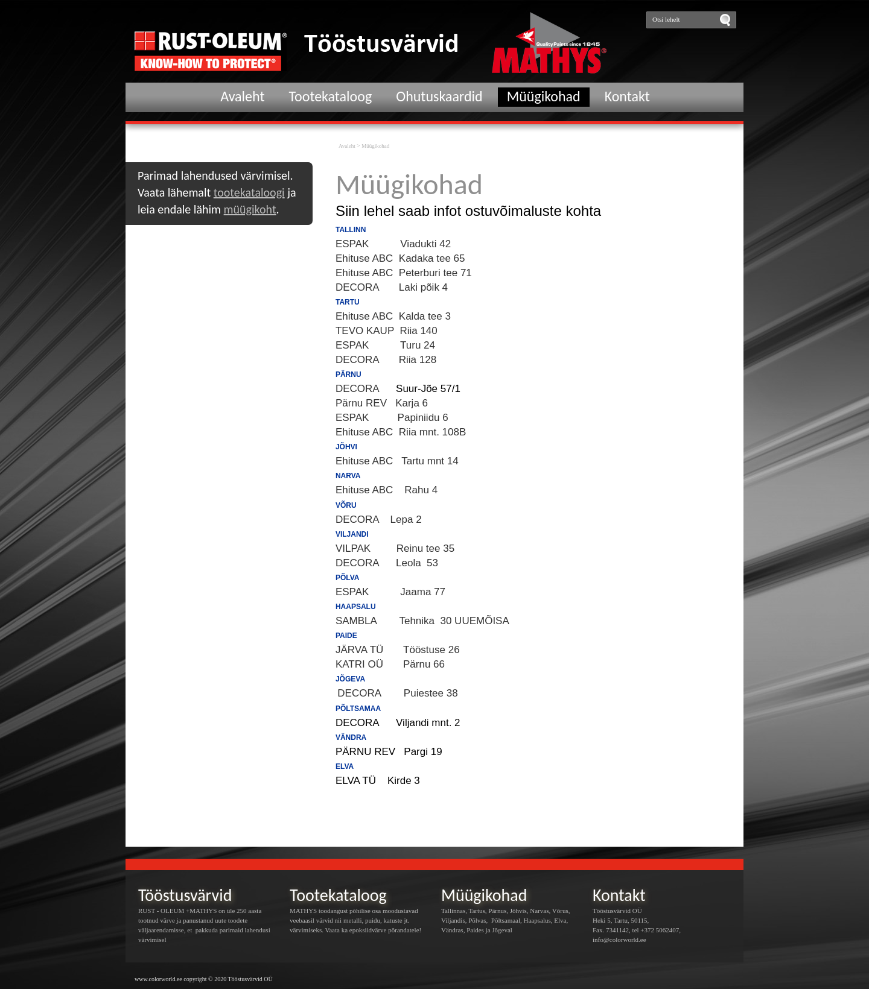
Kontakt (627, 96)
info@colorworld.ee (619, 939)
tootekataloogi (249, 192)
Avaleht (242, 96)
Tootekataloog (330, 96)
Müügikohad (544, 96)
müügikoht (250, 209)
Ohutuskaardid (439, 96)
